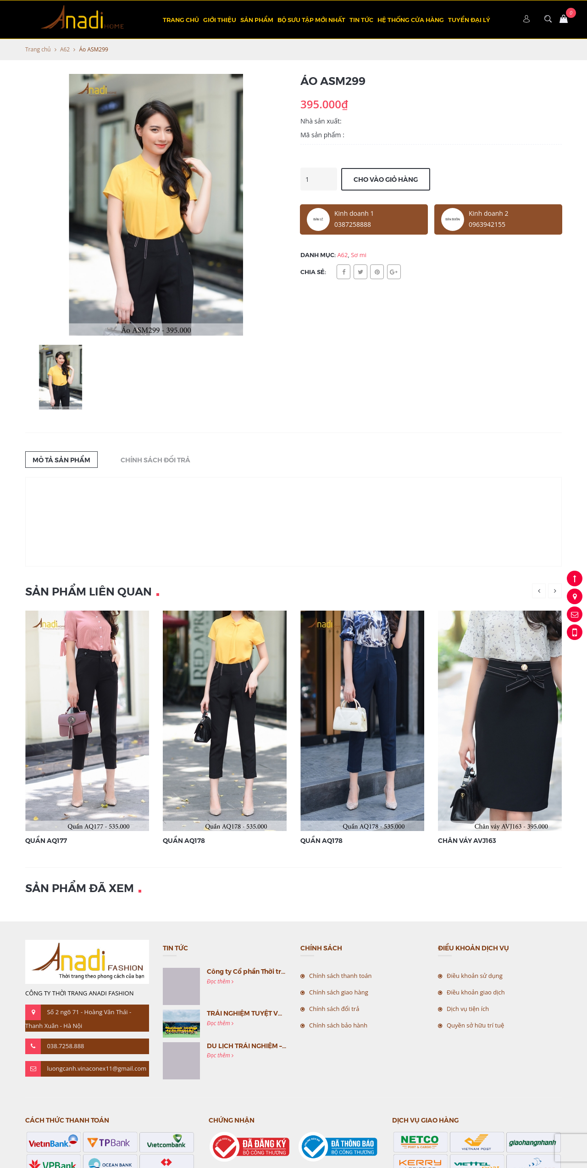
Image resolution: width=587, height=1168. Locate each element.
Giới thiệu (219, 19)
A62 (65, 49)
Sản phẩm (256, 19)
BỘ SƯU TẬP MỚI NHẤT (311, 19)
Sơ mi (358, 255)
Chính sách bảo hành (338, 1025)
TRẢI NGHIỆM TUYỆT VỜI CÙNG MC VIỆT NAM (278, 1012)
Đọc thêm (220, 981)
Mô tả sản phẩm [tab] (61, 459)
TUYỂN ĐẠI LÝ (469, 19)
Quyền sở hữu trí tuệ (475, 1025)
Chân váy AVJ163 (467, 840)
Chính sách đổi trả (334, 1009)
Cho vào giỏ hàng (386, 179)
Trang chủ (181, 19)
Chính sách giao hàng (338, 992)
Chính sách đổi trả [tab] (155, 459)
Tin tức (361, 19)
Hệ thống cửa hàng (410, 19)
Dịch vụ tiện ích (468, 1009)
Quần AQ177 (46, 840)
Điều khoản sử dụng (475, 975)
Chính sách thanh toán (340, 975)
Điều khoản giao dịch (476, 992)
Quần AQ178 (184, 840)
